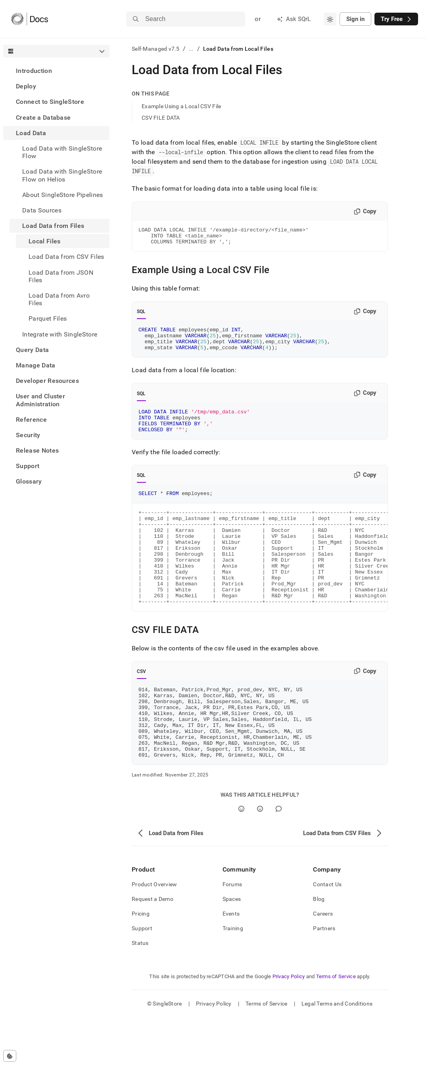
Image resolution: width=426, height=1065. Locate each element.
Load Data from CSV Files (66, 256)
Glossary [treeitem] (29, 481)
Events (231, 961)
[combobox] (330, 19)
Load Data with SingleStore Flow (62, 152)
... (191, 49)
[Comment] (278, 856)
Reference (31, 419)
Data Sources (41, 210)
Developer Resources (47, 380)
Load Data (31, 133)
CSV (141, 704)
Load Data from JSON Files (61, 276)
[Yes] (241, 856)
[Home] (29, 19)
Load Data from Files (53, 225)
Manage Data (36, 365)
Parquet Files (48, 318)
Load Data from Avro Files (59, 299)
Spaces (232, 946)
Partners (324, 976)
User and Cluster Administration (40, 399)
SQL (141, 315)
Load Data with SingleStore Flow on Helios (62, 175)
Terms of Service (336, 1024)
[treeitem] (56, 71)
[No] (260, 856)
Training (233, 976)
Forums (232, 932)
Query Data (32, 350)
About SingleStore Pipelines (62, 195)
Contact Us (327, 932)
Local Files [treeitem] (45, 241)
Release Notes (37, 450)
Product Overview (154, 932)
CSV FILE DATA (161, 118)
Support (27, 466)
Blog (318, 946)
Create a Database (43, 117)
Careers (323, 961)
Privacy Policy (288, 1024)
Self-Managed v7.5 (156, 49)
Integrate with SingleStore (59, 334)
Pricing (141, 961)
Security (28, 435)
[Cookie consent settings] (9, 1056)
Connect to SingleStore (50, 101)
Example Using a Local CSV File (181, 106)
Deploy (26, 86)
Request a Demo (152, 946)
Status (140, 990)
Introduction (34, 71)
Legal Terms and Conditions (336, 1051)
